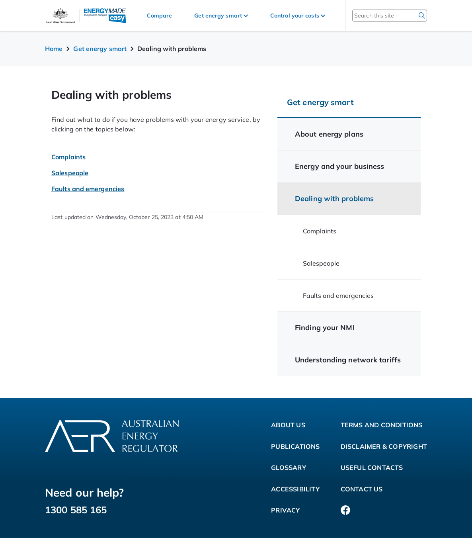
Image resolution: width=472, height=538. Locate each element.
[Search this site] (379, 16)
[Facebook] (345, 510)
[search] (422, 15)
